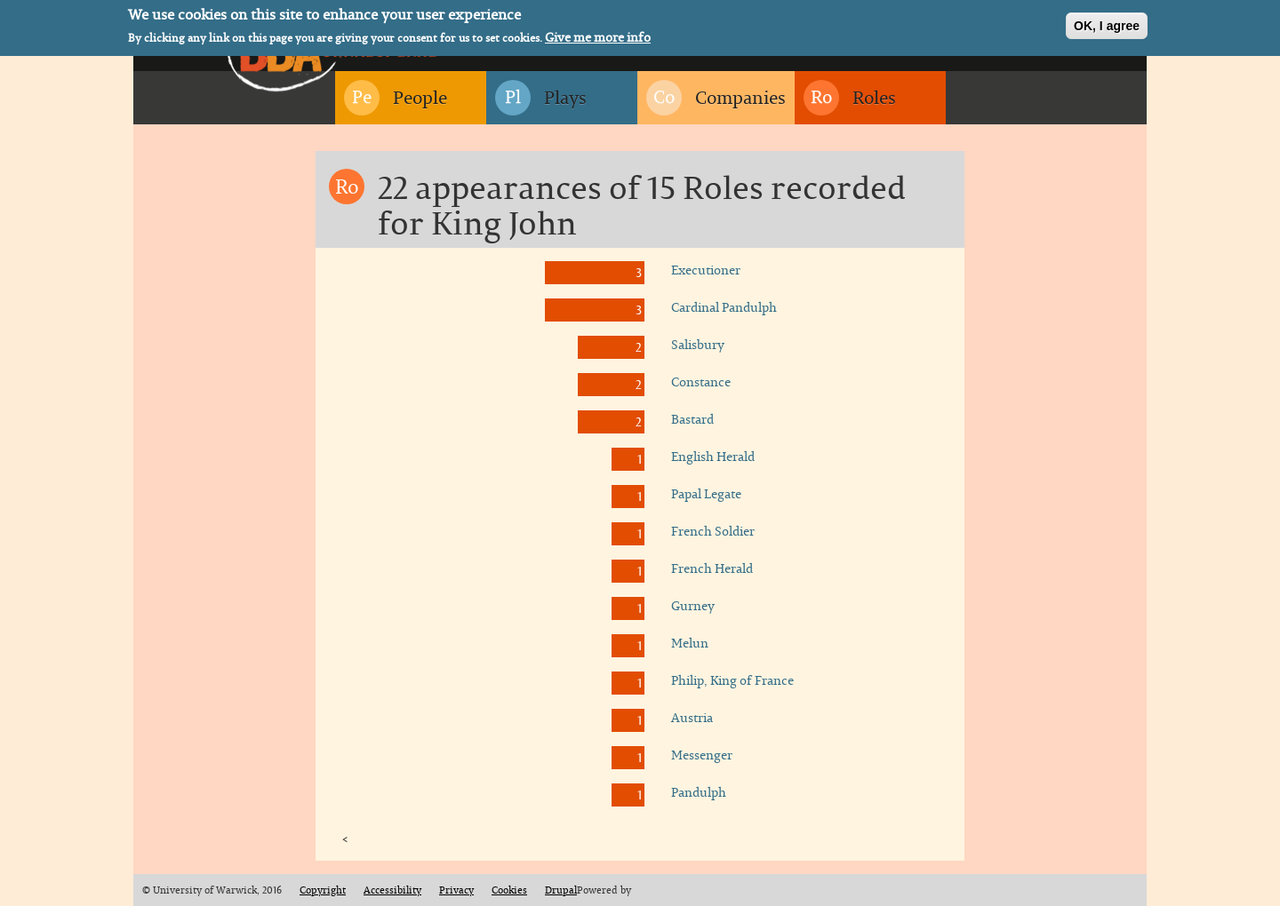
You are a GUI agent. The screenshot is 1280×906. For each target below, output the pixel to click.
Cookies (509, 890)
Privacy (456, 890)
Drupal (561, 890)
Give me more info (598, 35)
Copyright (323, 890)
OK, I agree (1107, 23)
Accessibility (392, 890)
